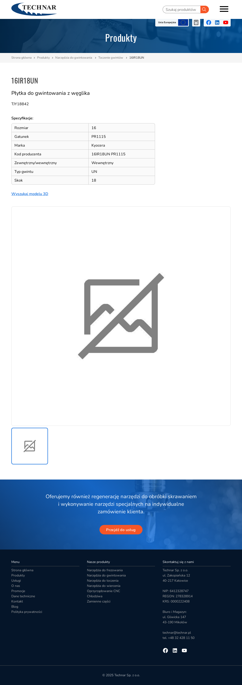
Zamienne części (98, 601)
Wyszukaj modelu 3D (29, 193)
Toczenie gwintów (111, 58)
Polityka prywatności (26, 612)
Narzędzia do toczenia (102, 580)
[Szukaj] (204, 9)
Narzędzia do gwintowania (74, 58)
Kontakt (17, 601)
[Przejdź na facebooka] (208, 22)
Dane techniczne (23, 596)
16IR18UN (136, 58)
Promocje (18, 591)
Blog (14, 606)
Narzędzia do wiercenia (103, 586)
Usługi (16, 580)
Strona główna (21, 58)
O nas (15, 586)
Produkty (43, 58)
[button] (29, 446)
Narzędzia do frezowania (105, 570)
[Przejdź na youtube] (225, 22)
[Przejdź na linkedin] (217, 22)
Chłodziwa (94, 596)
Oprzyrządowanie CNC (103, 591)
